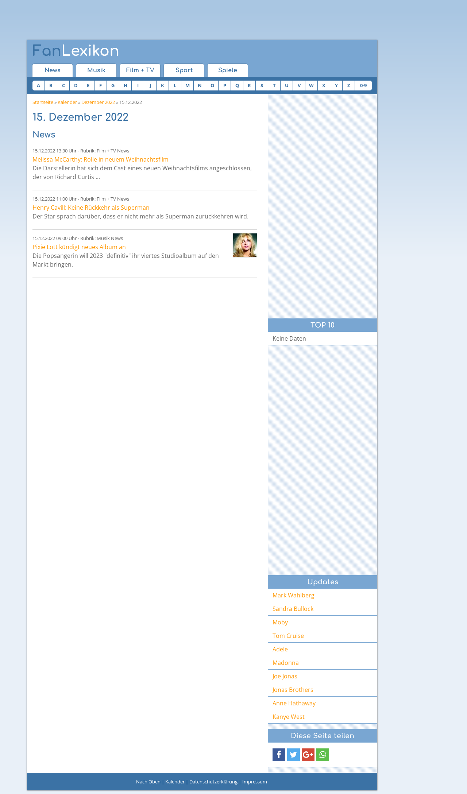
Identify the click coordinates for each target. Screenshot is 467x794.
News (53, 70)
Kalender (67, 102)
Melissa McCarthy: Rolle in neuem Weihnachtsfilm (100, 159)
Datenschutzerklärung (213, 781)
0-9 (363, 85)
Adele (280, 649)
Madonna (286, 663)
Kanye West (289, 717)
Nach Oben (148, 781)
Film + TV (140, 70)
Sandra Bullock (293, 609)
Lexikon (75, 51)
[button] (279, 754)
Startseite (42, 102)
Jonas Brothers (293, 690)
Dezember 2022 (98, 102)
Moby (280, 622)
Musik (96, 70)
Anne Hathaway (294, 703)
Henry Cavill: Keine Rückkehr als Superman (91, 208)
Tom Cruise (288, 636)
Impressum (254, 781)
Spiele (227, 70)
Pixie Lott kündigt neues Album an (79, 247)
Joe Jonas (285, 676)
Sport (184, 70)
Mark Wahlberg (293, 595)
